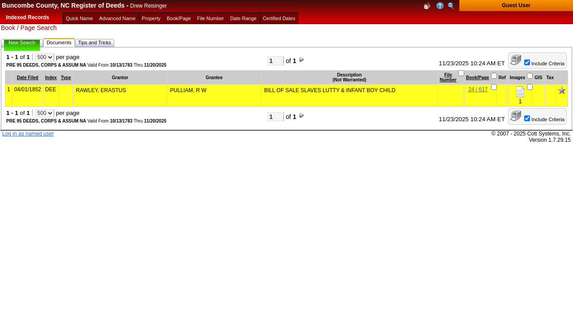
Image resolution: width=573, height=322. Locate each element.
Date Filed (27, 77)
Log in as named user (28, 134)
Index (51, 77)
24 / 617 (477, 89)
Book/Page (477, 77)
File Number (448, 77)
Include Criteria (547, 63)
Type (66, 77)
